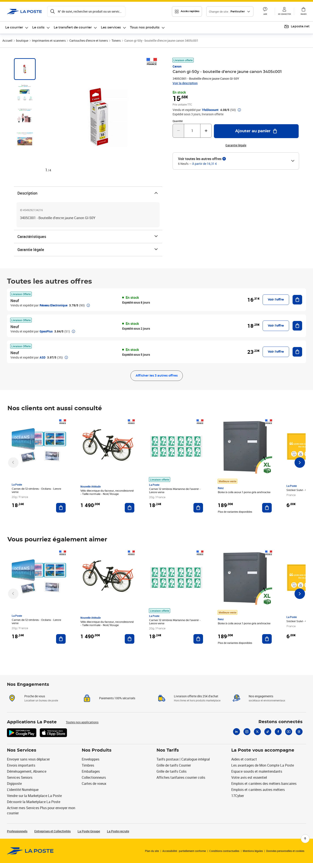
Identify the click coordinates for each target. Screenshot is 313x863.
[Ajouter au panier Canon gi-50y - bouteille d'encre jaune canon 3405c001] (256, 131)
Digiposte (14, 783)
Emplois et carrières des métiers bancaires (263, 783)
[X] (257, 731)
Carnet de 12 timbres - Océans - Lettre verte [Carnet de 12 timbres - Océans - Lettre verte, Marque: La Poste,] (36, 490)
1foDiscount (210, 110)
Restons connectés (280, 722)
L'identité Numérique (22, 789)
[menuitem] (16, 27)
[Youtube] (288, 731)
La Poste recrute (118, 831)
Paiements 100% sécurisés (117, 698)
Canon (177, 66)
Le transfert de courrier (73, 27)
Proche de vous (34, 696)
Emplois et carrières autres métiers (258, 789)
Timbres (88, 765)
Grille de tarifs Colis (171, 771)
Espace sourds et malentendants (256, 771)
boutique (22, 40)
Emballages (91, 771)
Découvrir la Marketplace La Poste (33, 801)
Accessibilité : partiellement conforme (184, 851)
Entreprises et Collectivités (52, 831)
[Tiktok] (267, 731)
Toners (116, 40)
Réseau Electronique (53, 305)
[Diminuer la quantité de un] (178, 130)
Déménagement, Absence (26, 771)
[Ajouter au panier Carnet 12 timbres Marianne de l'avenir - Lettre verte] (198, 508)
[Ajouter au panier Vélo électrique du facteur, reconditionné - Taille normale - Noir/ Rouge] (129, 508)
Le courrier (14, 27)
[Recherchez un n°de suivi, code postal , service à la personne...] (86, 11)
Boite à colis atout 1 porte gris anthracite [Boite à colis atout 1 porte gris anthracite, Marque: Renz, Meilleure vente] (244, 492)
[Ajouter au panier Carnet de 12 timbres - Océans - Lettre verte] (61, 508)
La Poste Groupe (89, 831)
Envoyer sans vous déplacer (28, 759)
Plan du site (152, 851)
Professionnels (17, 831)
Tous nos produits (145, 27)
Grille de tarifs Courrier (173, 765)
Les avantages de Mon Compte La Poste (262, 765)
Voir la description (185, 83)
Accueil (7, 40)
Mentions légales (253, 851)
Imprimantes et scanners (49, 40)
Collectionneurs (94, 777)
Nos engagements (261, 696)
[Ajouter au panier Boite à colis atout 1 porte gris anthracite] (267, 508)
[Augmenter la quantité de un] (205, 130)
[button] (265, 11)
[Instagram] (246, 731)
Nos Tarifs (167, 750)
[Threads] (299, 731)
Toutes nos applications (82, 722)
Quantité (178, 121)
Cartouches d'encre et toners (88, 40)
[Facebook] (278, 731)
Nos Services (21, 750)
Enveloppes (90, 759)
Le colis (38, 27)
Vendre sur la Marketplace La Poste (34, 795)
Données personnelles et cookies (285, 851)
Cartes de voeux (94, 783)
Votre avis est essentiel (249, 777)
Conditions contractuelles (224, 851)
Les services (111, 27)
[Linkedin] (236, 731)
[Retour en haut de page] (305, 838)
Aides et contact (244, 759)
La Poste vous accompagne (262, 750)
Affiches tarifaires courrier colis (180, 777)
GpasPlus (46, 331)
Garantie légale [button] (235, 145)
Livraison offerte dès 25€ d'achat (196, 696)
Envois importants (21, 765)
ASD (42, 357)
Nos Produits (97, 750)
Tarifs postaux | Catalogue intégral (183, 759)
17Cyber (237, 795)
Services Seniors (19, 777)
